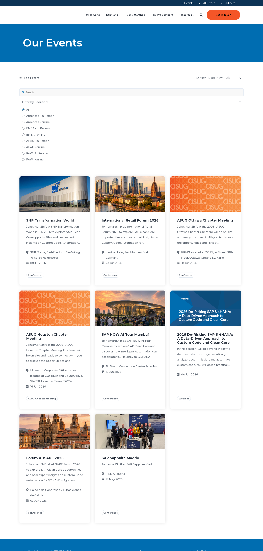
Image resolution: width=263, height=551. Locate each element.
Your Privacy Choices (220, 539)
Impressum (235, 539)
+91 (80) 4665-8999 (50, 500)
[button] (201, 14)
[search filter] (38, 92)
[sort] (225, 78)
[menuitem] (187, 3)
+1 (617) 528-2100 (60, 490)
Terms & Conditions (186, 539)
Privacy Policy (203, 539)
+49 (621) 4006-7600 (53, 495)
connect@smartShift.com (54, 505)
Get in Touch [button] (223, 14)
